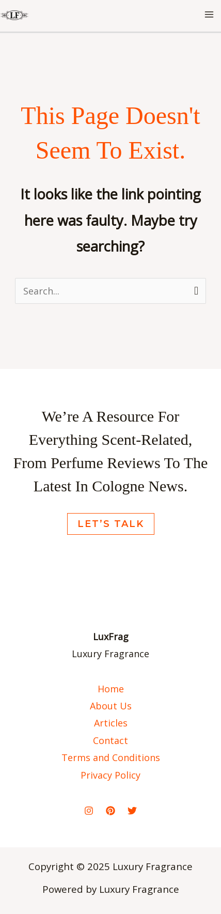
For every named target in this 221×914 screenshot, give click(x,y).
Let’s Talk (110, 524)
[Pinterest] (110, 810)
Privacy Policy (110, 775)
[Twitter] (132, 810)
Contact (110, 740)
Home (111, 689)
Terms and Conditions (110, 757)
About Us (111, 706)
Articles (111, 723)
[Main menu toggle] (209, 15)
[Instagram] (88, 810)
